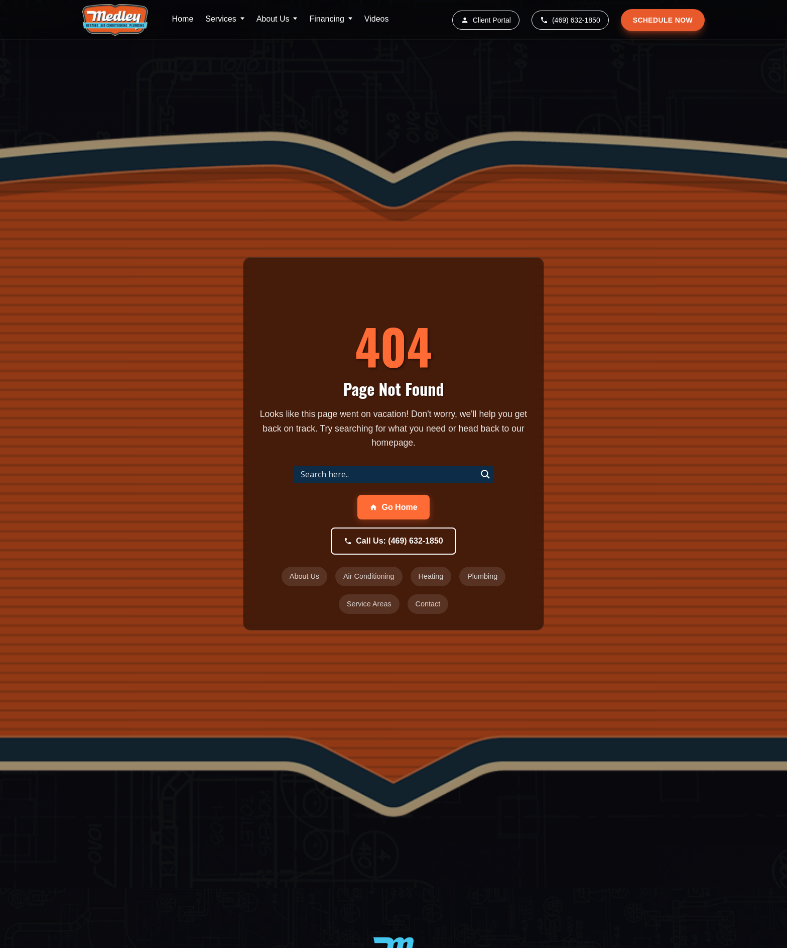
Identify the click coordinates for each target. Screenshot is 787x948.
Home (183, 19)
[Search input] (387, 474)
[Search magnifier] (485, 474)
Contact (428, 604)
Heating (431, 576)
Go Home (393, 507)
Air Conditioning (369, 576)
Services (220, 19)
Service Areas (369, 604)
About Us (273, 19)
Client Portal (486, 20)
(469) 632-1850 (570, 20)
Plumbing (482, 576)
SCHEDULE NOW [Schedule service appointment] (663, 20)
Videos (376, 19)
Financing (326, 19)
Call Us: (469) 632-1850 (393, 541)
